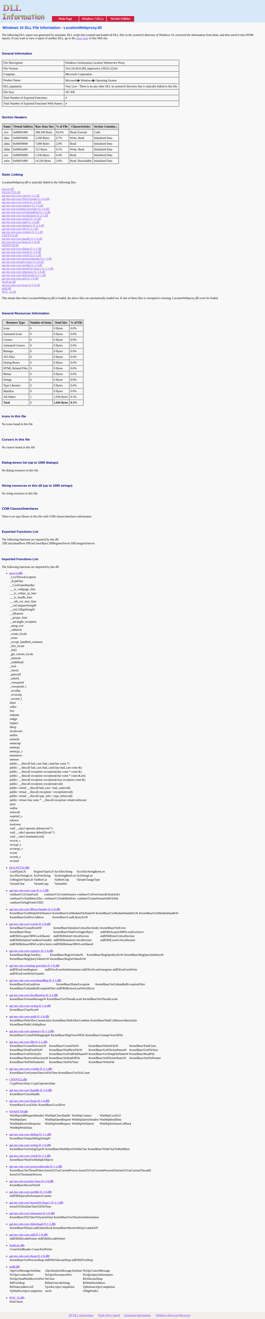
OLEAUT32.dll (11, 192)
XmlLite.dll (9, 281)
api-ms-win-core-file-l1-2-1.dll (20, 228)
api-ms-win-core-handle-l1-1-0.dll (22, 238)
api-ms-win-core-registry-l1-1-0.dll (22, 205)
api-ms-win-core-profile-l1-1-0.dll (22, 265)
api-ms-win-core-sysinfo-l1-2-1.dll (22, 232)
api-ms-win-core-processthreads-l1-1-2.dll (27, 258)
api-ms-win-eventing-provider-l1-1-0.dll (25, 208)
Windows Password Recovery (173, 1315)
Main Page (65, 18)
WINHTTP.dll (10, 245)
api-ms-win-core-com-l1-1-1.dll (20, 195)
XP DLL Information (81, 1315)
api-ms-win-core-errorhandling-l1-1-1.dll (26, 212)
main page (82, 38)
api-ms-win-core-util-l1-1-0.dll (20, 278)
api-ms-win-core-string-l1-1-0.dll (21, 252)
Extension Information (137, 1315)
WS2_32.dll (9, 291)
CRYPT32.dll (10, 235)
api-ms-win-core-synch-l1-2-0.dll (21, 202)
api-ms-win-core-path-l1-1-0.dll (20, 222)
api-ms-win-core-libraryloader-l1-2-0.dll (26, 198)
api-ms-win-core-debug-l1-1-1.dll (21, 248)
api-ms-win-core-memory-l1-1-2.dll (23, 225)
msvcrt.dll (8, 189)
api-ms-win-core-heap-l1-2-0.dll (21, 285)
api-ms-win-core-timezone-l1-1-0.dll (23, 271)
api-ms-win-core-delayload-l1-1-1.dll (24, 275)
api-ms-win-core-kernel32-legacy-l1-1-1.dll (27, 268)
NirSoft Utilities (120, 18)
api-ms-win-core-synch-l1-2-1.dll (21, 255)
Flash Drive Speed (109, 1315)
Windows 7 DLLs (93, 18)
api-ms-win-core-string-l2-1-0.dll (21, 218)
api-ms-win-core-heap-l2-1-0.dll (21, 242)
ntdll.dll (6, 288)
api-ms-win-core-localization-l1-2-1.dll (25, 215)
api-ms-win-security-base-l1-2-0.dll (23, 262)
